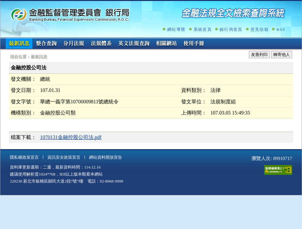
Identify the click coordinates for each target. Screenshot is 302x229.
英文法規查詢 (134, 44)
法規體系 (101, 44)
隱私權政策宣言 (24, 157)
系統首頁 (203, 29)
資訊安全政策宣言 (63, 157)
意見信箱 (260, 29)
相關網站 (166, 44)
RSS (281, 29)
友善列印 (259, 54)
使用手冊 (194, 44)
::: (2, 40)
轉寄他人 (281, 54)
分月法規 (73, 44)
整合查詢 (46, 44)
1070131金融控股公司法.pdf (70, 137)
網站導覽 (176, 29)
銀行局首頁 (231, 29)
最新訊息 (19, 44)
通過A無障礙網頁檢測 (278, 170)
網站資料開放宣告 (105, 157)
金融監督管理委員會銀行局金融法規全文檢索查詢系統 (70, 14)
